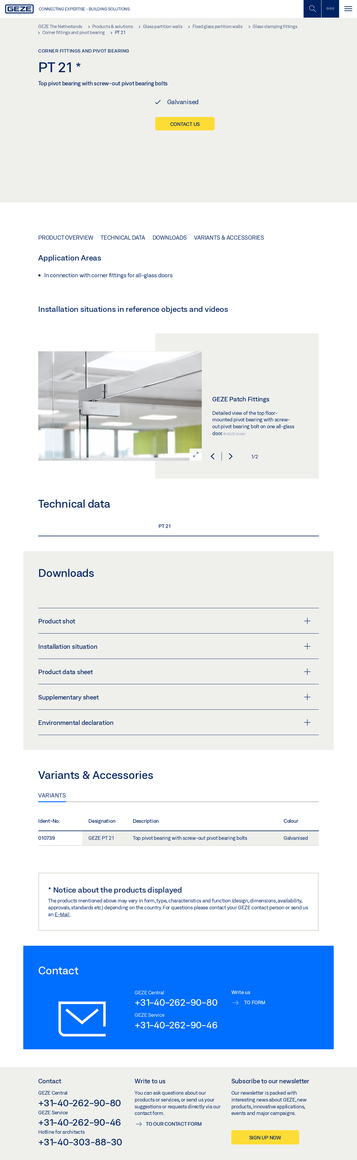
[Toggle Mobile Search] (312, 9)
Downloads (170, 237)
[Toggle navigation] (348, 9)
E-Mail (62, 914)
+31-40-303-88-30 (80, 1141)
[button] (212, 456)
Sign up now (265, 1137)
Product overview (65, 237)
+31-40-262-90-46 (176, 1024)
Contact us (185, 124)
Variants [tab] (52, 795)
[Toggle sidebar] (330, 9)
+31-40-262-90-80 (176, 1002)
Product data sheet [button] (174, 671)
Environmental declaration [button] (174, 722)
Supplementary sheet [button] (174, 697)
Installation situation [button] (174, 646)
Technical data (123, 237)
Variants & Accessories (229, 237)
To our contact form (173, 1124)
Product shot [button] (174, 621)
